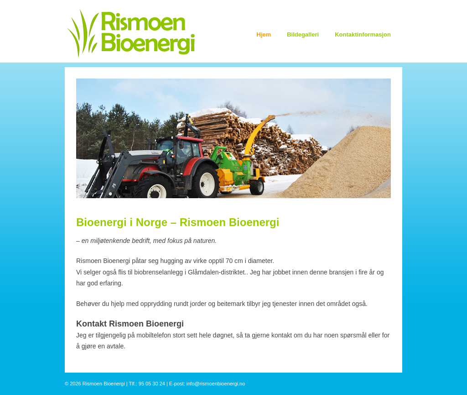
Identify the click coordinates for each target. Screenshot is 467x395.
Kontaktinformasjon (363, 34)
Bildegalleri (303, 34)
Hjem (263, 34)
